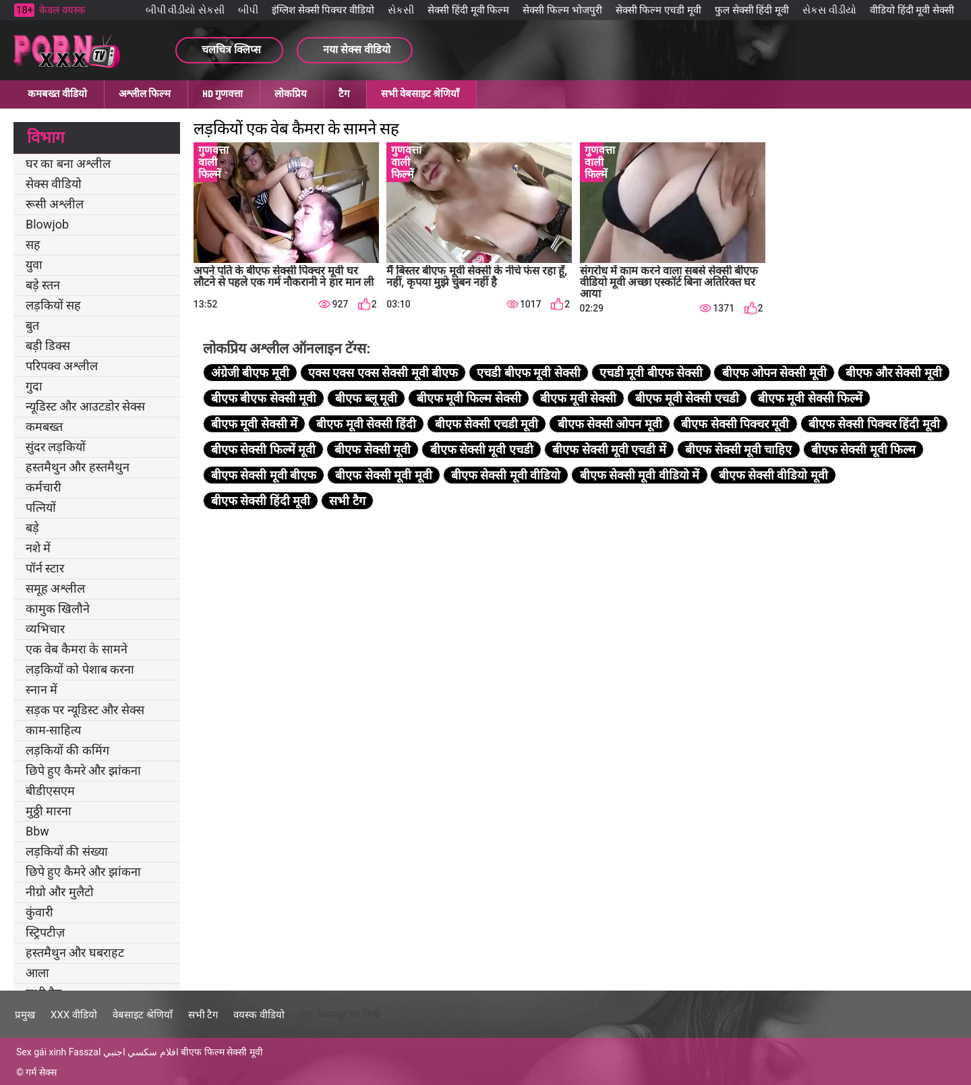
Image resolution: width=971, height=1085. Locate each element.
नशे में (38, 548)
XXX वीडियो (74, 1015)
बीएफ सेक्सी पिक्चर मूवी (735, 424)
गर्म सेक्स (41, 1072)
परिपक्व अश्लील (62, 366)
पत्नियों (41, 507)
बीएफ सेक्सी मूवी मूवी (383, 475)
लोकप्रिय (290, 94)
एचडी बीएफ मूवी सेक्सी (528, 372)
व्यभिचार (45, 629)
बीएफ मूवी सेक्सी (578, 398)
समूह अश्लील (55, 588)
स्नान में (41, 689)
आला (37, 973)
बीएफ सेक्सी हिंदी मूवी (260, 501)
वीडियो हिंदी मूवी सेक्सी (912, 10)
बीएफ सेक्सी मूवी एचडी (481, 449)
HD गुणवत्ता (222, 94)
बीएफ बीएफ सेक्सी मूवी (263, 398)
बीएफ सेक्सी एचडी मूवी (486, 424)
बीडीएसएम (50, 791)
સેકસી (401, 10)
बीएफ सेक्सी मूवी (372, 449)
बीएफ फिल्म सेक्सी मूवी (221, 1052)
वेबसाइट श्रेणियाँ (143, 1015)
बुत (32, 325)
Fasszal (85, 1052)
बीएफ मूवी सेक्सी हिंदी (365, 424)
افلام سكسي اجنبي (141, 1052)
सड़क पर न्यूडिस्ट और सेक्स (85, 710)
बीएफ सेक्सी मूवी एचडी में (609, 449)
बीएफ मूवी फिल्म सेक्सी (469, 398)
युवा (34, 265)
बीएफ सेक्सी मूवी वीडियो (505, 475)
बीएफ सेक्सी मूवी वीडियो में (640, 475)
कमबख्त (44, 426)
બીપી (248, 10)
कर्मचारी (43, 487)
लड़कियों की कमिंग (67, 750)
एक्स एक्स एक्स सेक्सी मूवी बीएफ (383, 372)
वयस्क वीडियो (259, 1015)
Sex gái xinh (41, 1052)
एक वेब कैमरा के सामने (76, 649)
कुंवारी (39, 912)
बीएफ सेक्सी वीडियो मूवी (773, 475)
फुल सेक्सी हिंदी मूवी (752, 10)
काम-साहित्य (53, 730)
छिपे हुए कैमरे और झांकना (83, 770)
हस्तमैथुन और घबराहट (75, 952)
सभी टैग (347, 501)
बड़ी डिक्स (48, 346)
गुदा (34, 386)
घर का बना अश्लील (68, 163)
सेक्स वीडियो (54, 184)
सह (33, 244)
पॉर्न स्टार (45, 568)
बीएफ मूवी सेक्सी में (254, 424)
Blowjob (47, 224)
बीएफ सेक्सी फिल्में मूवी (263, 449)
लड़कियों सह (53, 305)
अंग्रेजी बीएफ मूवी (250, 372)
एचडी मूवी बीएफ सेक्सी (651, 372)
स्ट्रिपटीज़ (45, 932)
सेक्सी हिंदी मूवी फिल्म (468, 10)
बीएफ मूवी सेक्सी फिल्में (810, 398)
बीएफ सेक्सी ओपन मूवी (610, 424)
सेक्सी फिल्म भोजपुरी (562, 10)
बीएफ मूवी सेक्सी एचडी (686, 398)
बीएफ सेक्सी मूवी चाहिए (738, 449)
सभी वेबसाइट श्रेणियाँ (420, 94)
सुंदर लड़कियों (56, 447)
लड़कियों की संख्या (67, 851)
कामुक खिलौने (58, 609)
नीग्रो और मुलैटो (60, 892)
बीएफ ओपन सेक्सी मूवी (774, 372)
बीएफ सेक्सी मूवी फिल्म (863, 449)
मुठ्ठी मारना (48, 811)
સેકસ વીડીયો (829, 10)
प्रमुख (25, 1015)
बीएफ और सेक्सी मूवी (893, 372)
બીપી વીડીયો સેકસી (185, 10)
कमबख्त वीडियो (57, 94)
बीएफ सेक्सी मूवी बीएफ (263, 475)
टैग (344, 94)
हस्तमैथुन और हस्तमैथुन (77, 467)
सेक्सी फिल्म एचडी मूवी (658, 10)
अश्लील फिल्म (145, 94)
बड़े (32, 528)
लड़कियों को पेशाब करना (80, 669)
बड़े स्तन (43, 285)
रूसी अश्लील (55, 204)
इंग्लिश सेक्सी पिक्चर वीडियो (323, 10)
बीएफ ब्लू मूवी (366, 398)
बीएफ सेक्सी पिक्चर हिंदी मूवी (874, 424)
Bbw (37, 831)
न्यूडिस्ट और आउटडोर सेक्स (85, 406)
